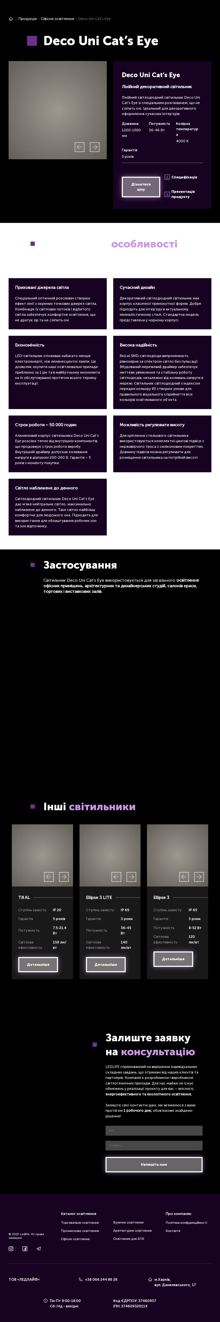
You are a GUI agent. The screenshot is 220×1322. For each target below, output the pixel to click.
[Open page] (11, 18)
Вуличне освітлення (128, 1222)
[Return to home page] (15, 1218)
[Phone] (80, 1279)
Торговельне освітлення (80, 1223)
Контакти (173, 1231)
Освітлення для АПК (128, 1239)
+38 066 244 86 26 (101, 1279)
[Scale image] (57, 110)
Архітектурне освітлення (132, 1231)
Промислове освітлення (80, 1231)
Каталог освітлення (78, 1214)
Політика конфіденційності (186, 1223)
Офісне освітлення (75, 1239)
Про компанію (178, 1214)
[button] (141, 187)
